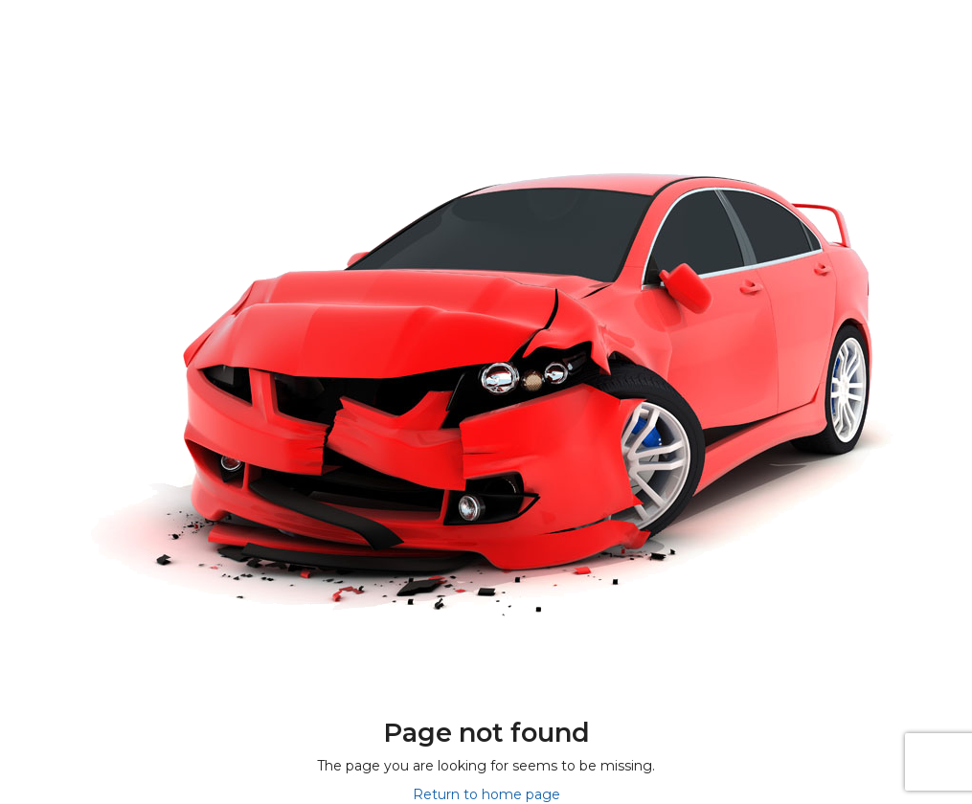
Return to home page (486, 794)
